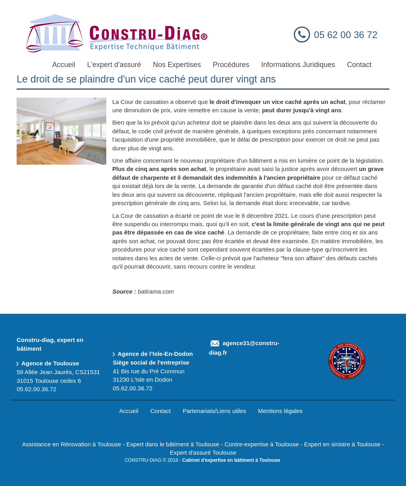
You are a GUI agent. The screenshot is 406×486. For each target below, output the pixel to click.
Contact (359, 65)
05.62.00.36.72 (36, 389)
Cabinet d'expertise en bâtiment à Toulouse (231, 460)
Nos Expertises (177, 65)
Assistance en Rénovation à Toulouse (71, 444)
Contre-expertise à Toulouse (261, 444)
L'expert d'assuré (114, 65)
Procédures (231, 65)
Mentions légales (280, 410)
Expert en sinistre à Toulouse (342, 444)
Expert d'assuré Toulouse (203, 452)
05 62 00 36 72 (345, 34)
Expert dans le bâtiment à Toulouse (172, 444)
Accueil (63, 65)
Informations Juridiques (298, 65)
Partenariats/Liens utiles (214, 410)
